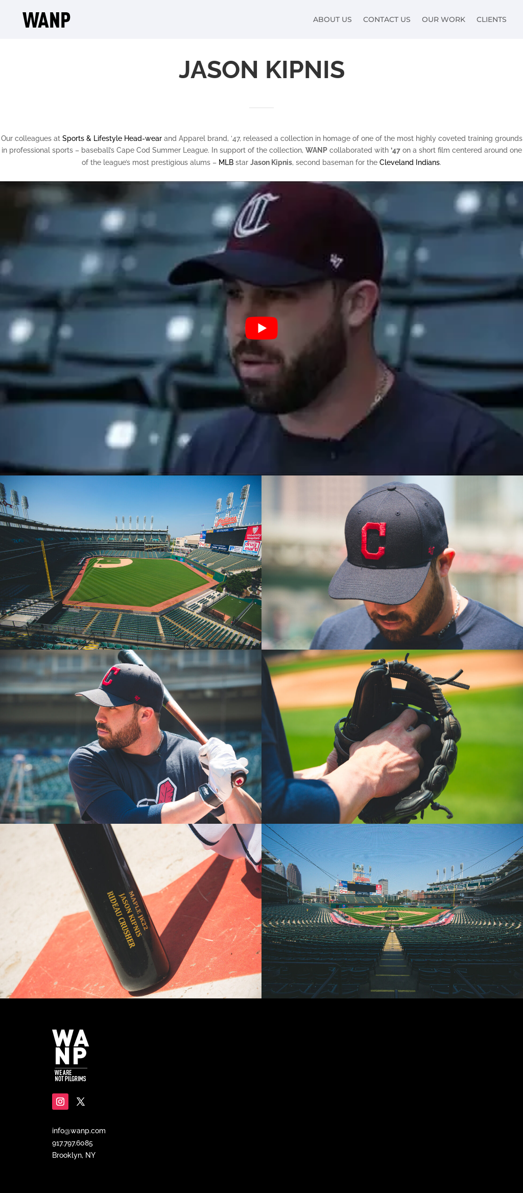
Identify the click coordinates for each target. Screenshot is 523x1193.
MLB (226, 162)
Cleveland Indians (409, 162)
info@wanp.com (79, 1131)
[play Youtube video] (261, 328)
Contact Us (387, 19)
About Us (332, 19)
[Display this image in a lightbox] (131, 562)
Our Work (443, 19)
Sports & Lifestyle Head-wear (112, 138)
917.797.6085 (72, 1143)
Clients (492, 19)
